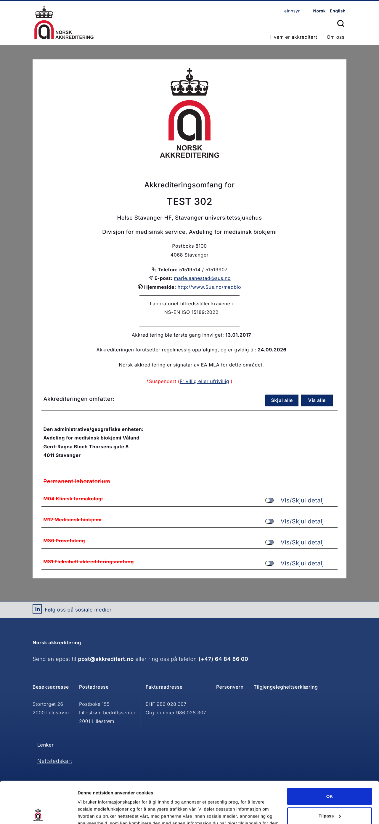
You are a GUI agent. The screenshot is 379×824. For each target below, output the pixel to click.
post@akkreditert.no (106, 659)
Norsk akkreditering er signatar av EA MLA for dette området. (191, 365)
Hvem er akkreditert (293, 37)
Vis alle (317, 400)
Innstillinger (90, 812)
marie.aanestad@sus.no (202, 278)
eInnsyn (292, 11)
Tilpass (330, 773)
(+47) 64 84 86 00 (223, 659)
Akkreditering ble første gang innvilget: (178, 335)
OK (329, 754)
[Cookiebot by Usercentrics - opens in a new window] (38, 812)
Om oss (335, 37)
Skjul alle (282, 400)
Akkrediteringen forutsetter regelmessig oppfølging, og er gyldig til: (176, 350)
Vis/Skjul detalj (294, 500)
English (338, 11)
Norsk (319, 11)
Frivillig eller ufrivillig (204, 381)
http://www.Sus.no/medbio (209, 287)
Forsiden (64, 22)
